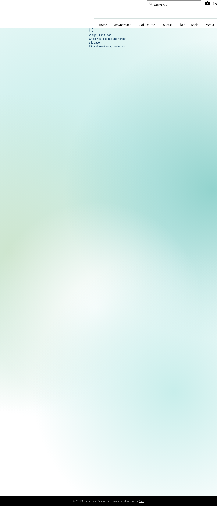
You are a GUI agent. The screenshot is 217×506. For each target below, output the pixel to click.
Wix (141, 501)
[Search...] (173, 5)
